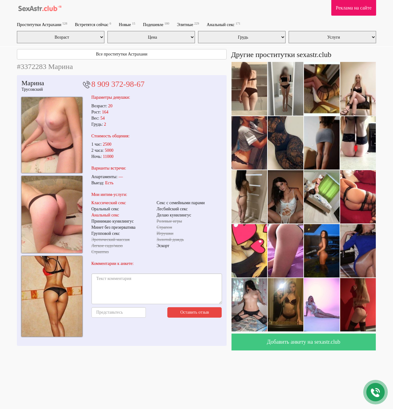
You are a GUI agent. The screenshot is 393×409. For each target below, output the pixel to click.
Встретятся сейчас (93, 24)
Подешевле (156, 24)
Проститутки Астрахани (42, 24)
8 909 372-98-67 (118, 84)
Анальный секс (223, 24)
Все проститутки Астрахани (121, 54)
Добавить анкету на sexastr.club (303, 342)
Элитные (188, 24)
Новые (127, 24)
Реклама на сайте (354, 7)
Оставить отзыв (194, 312)
